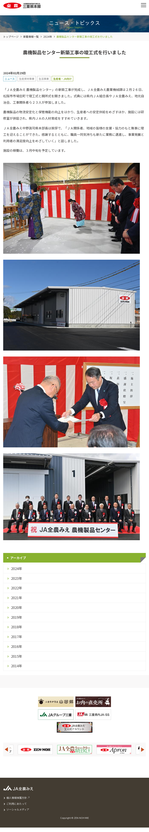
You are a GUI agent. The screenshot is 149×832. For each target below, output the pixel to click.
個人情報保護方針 (16, 797)
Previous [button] (6, 749)
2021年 (16, 597)
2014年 (16, 665)
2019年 (16, 617)
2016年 (16, 646)
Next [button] (143, 749)
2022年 (16, 587)
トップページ (11, 36)
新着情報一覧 (31, 36)
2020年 (16, 607)
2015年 (16, 656)
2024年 (47, 36)
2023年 (16, 578)
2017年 (16, 636)
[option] (74, 749)
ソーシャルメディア (17, 809)
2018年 (16, 626)
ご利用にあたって (16, 803)
